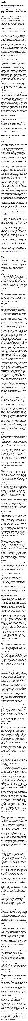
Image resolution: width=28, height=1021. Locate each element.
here (5, 32)
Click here (3, 118)
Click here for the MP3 (6, 58)
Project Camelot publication (8, 7)
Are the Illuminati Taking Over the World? (11, 251)
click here (9, 18)
